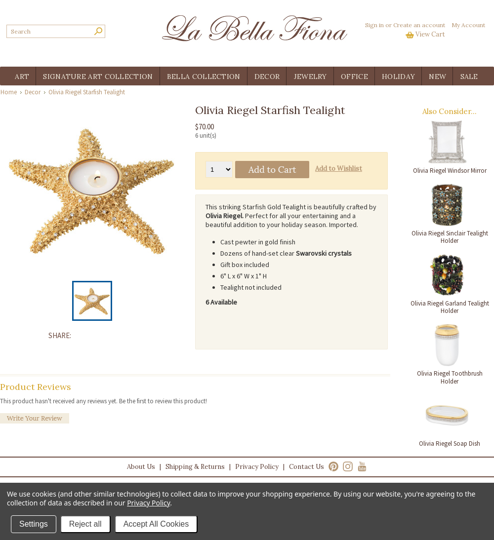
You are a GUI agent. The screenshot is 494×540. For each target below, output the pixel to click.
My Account (468, 25)
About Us (141, 467)
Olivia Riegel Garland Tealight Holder (450, 307)
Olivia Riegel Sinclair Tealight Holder (450, 237)
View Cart (430, 34)
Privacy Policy (257, 467)
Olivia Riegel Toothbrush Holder (450, 377)
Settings (33, 524)
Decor (33, 92)
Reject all (85, 524)
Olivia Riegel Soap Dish (449, 443)
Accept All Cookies (156, 524)
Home (8, 92)
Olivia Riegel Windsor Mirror (450, 170)
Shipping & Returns (195, 467)
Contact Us (306, 467)
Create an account (419, 25)
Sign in (374, 25)
